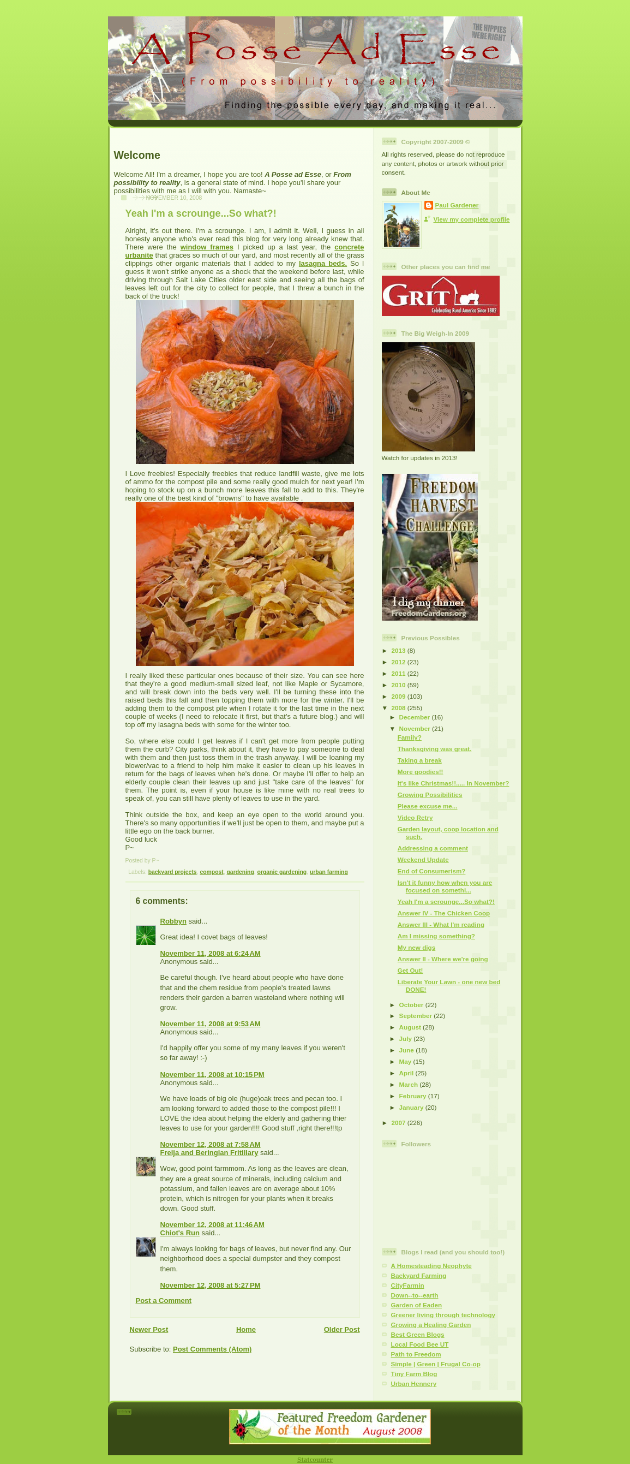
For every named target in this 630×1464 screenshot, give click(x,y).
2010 (399, 684)
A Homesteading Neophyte (431, 1265)
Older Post (342, 1329)
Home (246, 1329)
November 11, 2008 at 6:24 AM (210, 953)
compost (211, 872)
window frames (207, 247)
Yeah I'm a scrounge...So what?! (201, 213)
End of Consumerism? (432, 870)
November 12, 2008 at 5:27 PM (210, 1285)
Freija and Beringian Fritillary (209, 1152)
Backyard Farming (419, 1275)
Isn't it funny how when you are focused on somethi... (445, 886)
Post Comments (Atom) (212, 1349)
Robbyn (173, 921)
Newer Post (149, 1329)
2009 (399, 696)
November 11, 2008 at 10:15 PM (212, 1074)
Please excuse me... (428, 806)
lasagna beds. (323, 263)
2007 (399, 1122)
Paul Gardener (457, 205)
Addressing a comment (433, 848)
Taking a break (420, 760)
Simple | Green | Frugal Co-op (436, 1363)
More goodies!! (420, 771)
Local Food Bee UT (420, 1344)
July (406, 1038)
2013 (399, 650)
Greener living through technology (443, 1314)
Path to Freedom (416, 1354)
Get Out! (410, 970)
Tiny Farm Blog (414, 1373)
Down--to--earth (415, 1295)
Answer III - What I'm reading (441, 924)
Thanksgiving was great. (435, 748)
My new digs (417, 947)
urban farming (329, 872)
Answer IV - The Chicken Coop (444, 913)
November (415, 728)
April (407, 1072)
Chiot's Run (180, 1233)
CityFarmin (407, 1285)
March (409, 1084)
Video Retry (415, 817)
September (416, 1015)
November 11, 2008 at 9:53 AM (210, 1024)
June (407, 1050)
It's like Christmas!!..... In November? (453, 783)
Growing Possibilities (430, 794)
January (412, 1107)
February (413, 1095)
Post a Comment (164, 1300)
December (415, 717)
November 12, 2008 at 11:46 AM (212, 1225)
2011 (399, 673)
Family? (410, 737)
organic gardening (282, 872)
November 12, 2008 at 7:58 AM (210, 1144)
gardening (240, 872)
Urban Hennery (414, 1383)
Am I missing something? (436, 935)
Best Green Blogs (418, 1334)
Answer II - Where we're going (443, 958)
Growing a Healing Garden (431, 1324)
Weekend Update (423, 859)
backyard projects (172, 872)
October (412, 1004)
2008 (399, 707)
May (406, 1061)
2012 (399, 661)
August (411, 1027)
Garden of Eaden (416, 1304)
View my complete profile (472, 219)
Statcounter (315, 1459)
